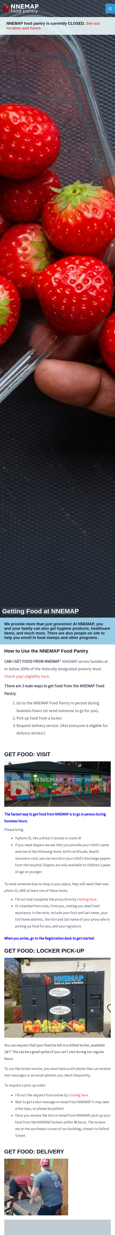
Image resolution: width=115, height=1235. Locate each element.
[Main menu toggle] (110, 8)
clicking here (86, 899)
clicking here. (79, 1095)
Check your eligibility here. (27, 676)
